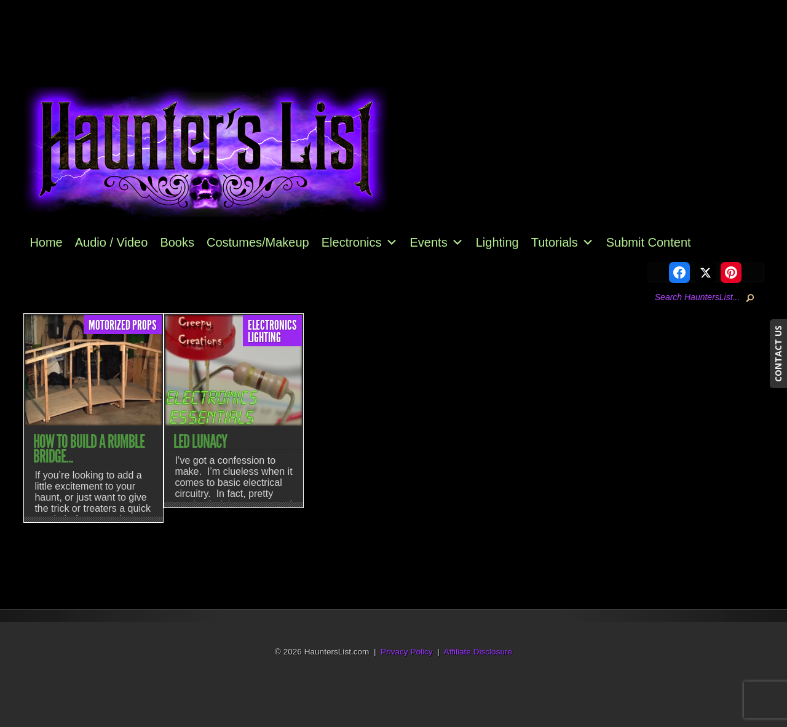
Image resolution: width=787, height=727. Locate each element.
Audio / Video (111, 242)
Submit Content (648, 242)
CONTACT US (778, 353)
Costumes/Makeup (258, 242)
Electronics (360, 242)
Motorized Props (123, 325)
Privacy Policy (407, 651)
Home (46, 242)
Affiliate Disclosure (478, 651)
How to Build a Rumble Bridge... (88, 449)
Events (437, 242)
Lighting (497, 242)
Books (177, 242)
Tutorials (562, 242)
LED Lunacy (200, 442)
